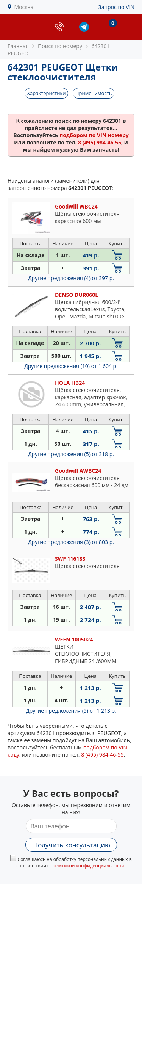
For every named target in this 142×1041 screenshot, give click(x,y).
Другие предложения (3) (71, 542)
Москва (24, 7)
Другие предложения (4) (71, 278)
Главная (18, 46)
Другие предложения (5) (71, 454)
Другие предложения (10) (71, 366)
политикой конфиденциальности (88, 865)
